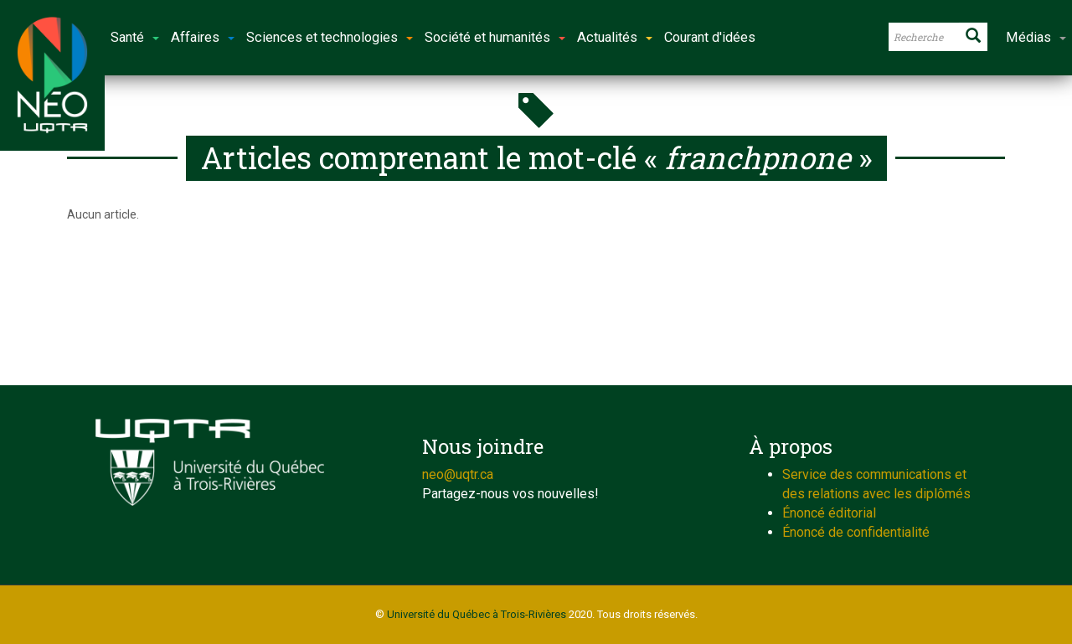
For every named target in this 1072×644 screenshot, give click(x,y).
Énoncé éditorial (829, 513)
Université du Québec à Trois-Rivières (476, 614)
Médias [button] (1036, 37)
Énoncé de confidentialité (856, 532)
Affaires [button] (202, 37)
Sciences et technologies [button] (329, 37)
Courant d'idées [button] (709, 37)
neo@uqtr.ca (457, 474)
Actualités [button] (614, 37)
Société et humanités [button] (495, 37)
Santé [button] (135, 37)
